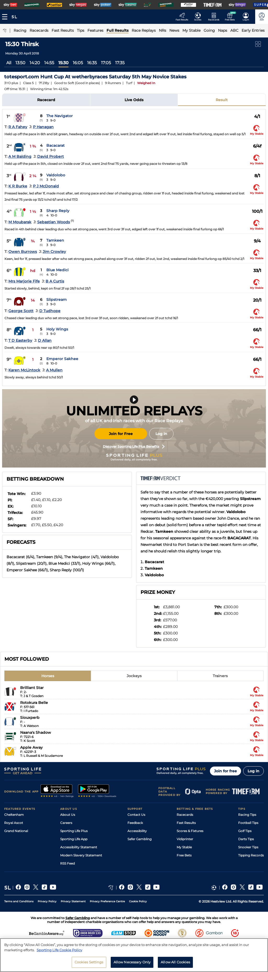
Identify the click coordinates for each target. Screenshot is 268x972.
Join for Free (121, 433)
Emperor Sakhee (62, 358)
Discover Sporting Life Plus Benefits (134, 446)
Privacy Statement (73, 901)
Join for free (225, 771)
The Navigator (59, 115)
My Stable (184, 847)
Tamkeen (55, 240)
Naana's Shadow (35, 732)
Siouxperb (30, 717)
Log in (161, 433)
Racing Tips (247, 815)
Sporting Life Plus (74, 831)
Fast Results (186, 823)
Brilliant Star (32, 687)
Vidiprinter (185, 839)
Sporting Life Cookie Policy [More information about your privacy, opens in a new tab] (59, 951)
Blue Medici (57, 270)
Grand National (16, 831)
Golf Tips (245, 831)
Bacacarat (55, 145)
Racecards (185, 815)
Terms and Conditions (19, 901)
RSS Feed (67, 863)
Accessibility (137, 831)
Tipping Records (251, 855)
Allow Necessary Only (132, 964)
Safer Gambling (139, 839)
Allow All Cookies (175, 964)
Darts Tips (246, 839)
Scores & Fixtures (190, 831)
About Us (67, 815)
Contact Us (136, 815)
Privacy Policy (47, 901)
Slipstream (56, 299)
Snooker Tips (248, 847)
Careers (66, 823)
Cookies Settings (89, 964)
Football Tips (248, 823)
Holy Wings (57, 329)
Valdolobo (55, 175)
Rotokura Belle (34, 702)
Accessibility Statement (78, 847)
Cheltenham (14, 815)
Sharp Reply (57, 210)
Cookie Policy (138, 901)
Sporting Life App (73, 839)
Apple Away (31, 747)
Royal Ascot (13, 823)
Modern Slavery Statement (81, 855)
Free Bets (184, 855)
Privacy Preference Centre (107, 901)
